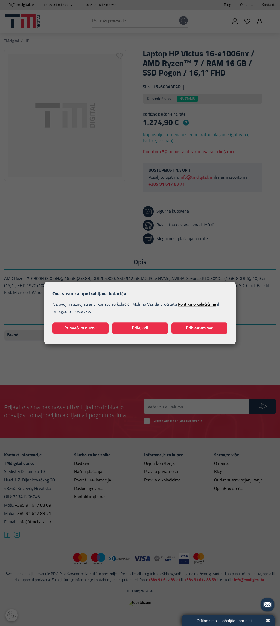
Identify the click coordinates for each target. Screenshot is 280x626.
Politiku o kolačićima (197, 304)
